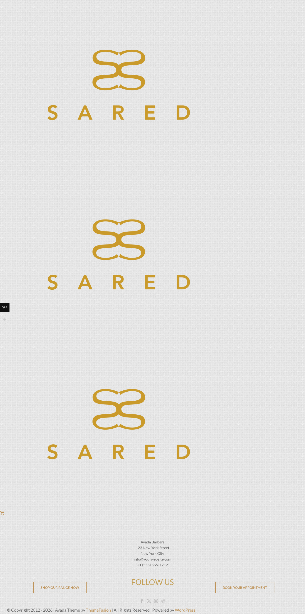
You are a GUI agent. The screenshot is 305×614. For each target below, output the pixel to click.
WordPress (185, 610)
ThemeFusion (98, 610)
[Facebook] (142, 601)
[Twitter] (149, 601)
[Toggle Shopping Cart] (2, 513)
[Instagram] (156, 601)
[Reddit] (163, 601)
